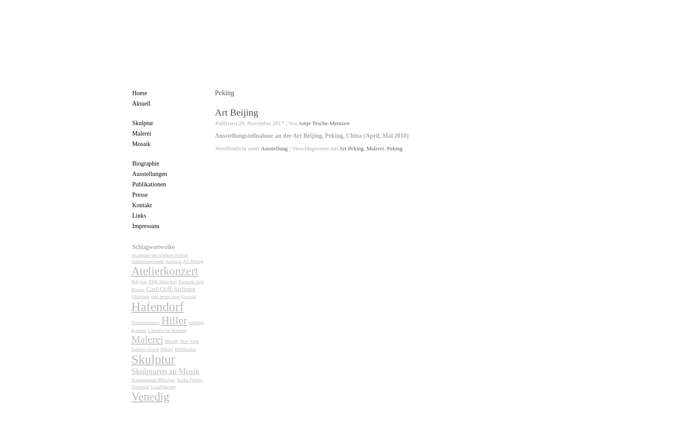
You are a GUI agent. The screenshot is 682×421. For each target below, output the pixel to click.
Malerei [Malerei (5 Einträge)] (147, 339)
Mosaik (141, 144)
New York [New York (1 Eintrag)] (189, 341)
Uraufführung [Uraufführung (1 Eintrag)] (163, 387)
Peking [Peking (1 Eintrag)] (167, 349)
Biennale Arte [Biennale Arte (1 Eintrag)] (191, 281)
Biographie (145, 163)
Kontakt (142, 205)
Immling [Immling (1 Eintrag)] (197, 322)
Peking (394, 148)
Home (139, 93)
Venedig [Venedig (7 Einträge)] (150, 396)
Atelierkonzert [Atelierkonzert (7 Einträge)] (164, 271)
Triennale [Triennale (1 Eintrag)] (140, 387)
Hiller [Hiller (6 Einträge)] (174, 320)
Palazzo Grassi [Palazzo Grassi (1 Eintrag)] (145, 349)
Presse (140, 195)
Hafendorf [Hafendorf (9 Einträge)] (157, 307)
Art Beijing (236, 112)
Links (139, 215)
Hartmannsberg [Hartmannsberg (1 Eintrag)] (145, 322)
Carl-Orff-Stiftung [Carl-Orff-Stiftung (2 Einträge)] (170, 288)
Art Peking (351, 148)
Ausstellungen (149, 174)
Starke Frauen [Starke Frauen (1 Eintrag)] (189, 380)
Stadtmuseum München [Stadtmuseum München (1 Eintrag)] (153, 380)
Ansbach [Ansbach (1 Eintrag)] (173, 261)
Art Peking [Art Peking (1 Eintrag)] (193, 261)
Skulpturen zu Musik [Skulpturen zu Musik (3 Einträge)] (165, 371)
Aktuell (141, 103)
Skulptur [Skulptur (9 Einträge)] (153, 359)
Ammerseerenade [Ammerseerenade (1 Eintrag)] (147, 261)
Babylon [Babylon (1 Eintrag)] (139, 281)
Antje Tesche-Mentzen (324, 123)
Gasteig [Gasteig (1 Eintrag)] (188, 296)
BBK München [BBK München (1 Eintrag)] (163, 281)
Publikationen (149, 184)
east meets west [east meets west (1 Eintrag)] (165, 296)
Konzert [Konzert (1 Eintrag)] (138, 330)
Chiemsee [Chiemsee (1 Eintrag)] (140, 296)
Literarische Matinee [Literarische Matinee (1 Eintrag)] (167, 330)
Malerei (141, 133)
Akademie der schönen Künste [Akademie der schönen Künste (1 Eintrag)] (159, 255)
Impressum (145, 226)
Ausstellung (274, 148)
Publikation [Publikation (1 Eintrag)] (185, 349)
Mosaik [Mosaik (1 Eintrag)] (171, 341)
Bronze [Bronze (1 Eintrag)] (138, 289)
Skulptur (142, 123)
